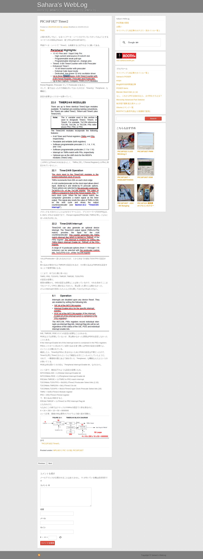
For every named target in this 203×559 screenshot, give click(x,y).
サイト (43, 527)
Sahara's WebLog (62, 4)
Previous (41, 463)
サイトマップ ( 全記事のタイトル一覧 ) (132, 73)
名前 (42, 509)
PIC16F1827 (78, 450)
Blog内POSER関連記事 (126, 84)
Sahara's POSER (123, 77)
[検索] (140, 42)
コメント (45, 485)
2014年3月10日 (54, 27)
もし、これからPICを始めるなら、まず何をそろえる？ (139, 96)
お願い (119, 27)
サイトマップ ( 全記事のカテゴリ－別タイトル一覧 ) (138, 30)
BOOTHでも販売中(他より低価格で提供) (133, 111)
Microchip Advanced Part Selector (130, 100)
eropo (118, 80)
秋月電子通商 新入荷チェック (128, 103)
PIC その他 (67, 450)
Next (50, 463)
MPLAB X (57, 450)
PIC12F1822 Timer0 (50, 443)
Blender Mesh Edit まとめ (127, 92)
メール (43, 518)
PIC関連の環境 (122, 23)
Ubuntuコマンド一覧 (125, 107)
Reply (42, 30)
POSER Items (122, 88)
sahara (65, 27)
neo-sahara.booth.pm (125, 60)
